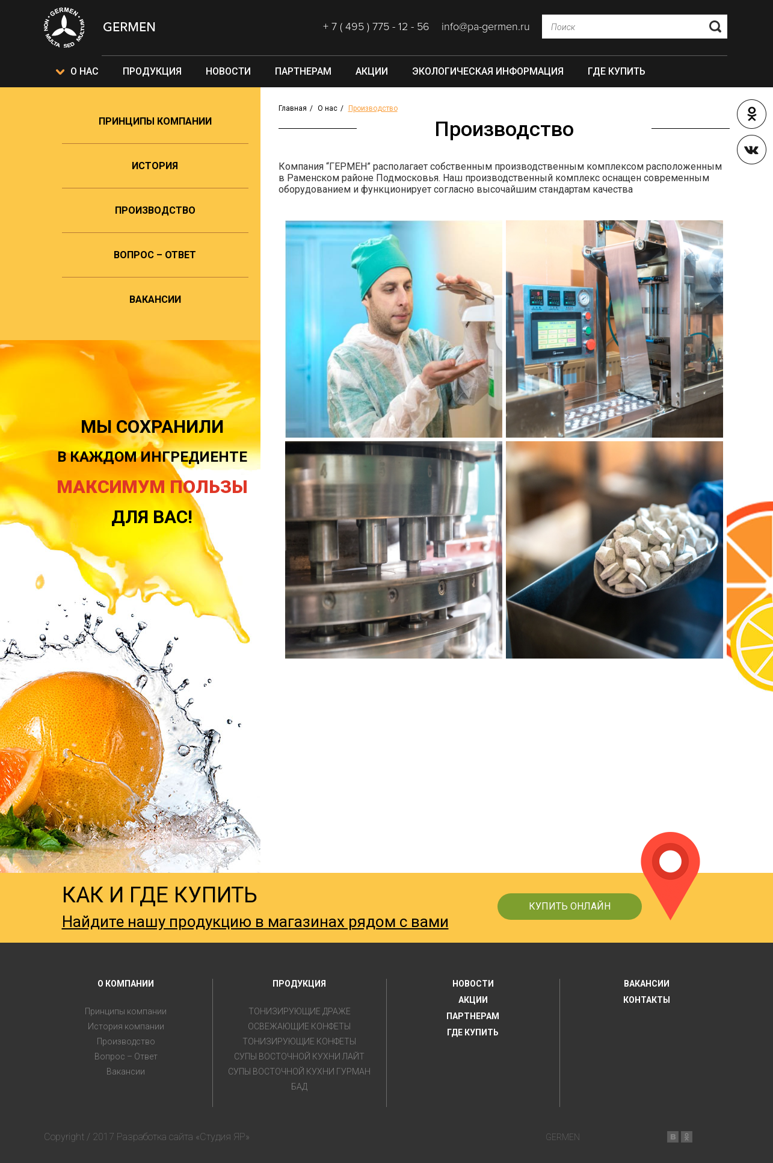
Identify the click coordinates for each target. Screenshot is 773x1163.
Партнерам (303, 71)
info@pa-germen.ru (486, 26)
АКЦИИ (473, 1000)
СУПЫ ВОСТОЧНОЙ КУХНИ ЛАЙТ (299, 1056)
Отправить (715, 26)
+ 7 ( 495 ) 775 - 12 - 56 (376, 26)
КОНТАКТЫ (646, 1000)
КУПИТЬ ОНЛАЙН (570, 906)
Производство (155, 210)
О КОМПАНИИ (125, 983)
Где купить (616, 71)
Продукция (152, 71)
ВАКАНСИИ (647, 983)
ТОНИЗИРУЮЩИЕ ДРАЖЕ (299, 1011)
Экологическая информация (488, 71)
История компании (126, 1026)
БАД (299, 1087)
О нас (84, 71)
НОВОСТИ (473, 983)
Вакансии (155, 299)
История (155, 166)
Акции (372, 71)
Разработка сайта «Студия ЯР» (183, 1137)
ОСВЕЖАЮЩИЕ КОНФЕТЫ (299, 1026)
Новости (228, 71)
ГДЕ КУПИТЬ (473, 1032)
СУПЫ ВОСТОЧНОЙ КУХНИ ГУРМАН (299, 1071)
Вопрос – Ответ (155, 255)
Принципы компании (155, 121)
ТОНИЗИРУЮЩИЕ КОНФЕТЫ (299, 1041)
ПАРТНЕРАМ (472, 1016)
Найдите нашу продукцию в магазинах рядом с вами (255, 922)
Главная (293, 108)
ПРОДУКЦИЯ (299, 983)
